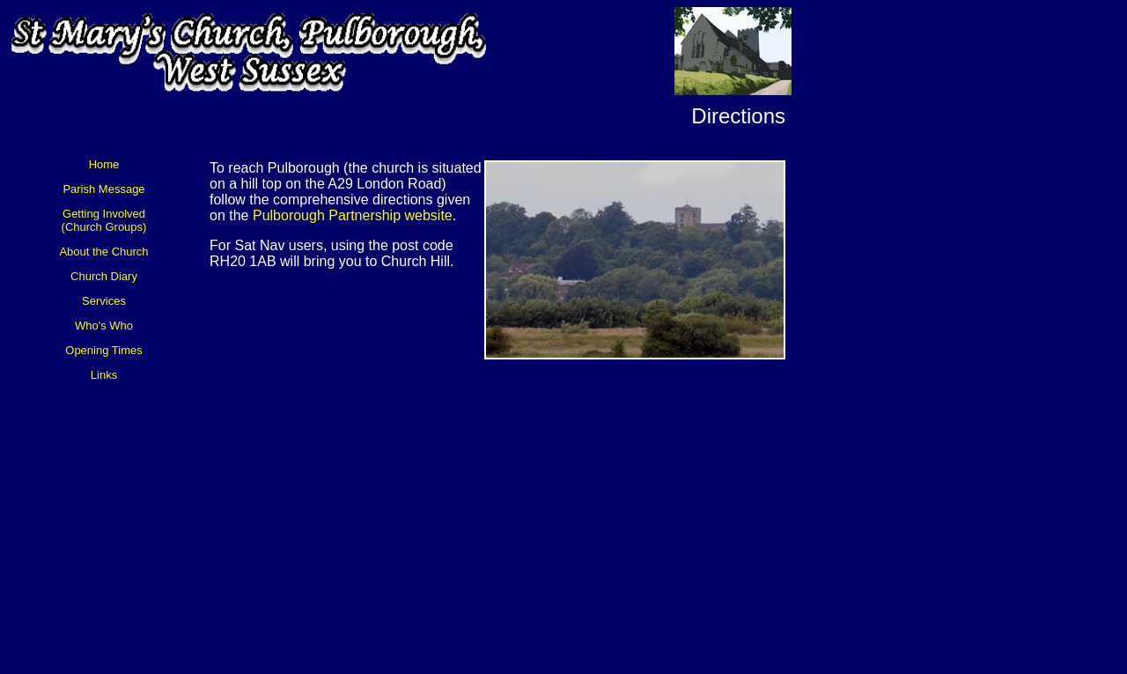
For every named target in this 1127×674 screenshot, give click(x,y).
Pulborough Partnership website (353, 215)
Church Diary (103, 276)
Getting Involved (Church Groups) (104, 220)
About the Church (103, 251)
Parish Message (103, 189)
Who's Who (104, 325)
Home (104, 164)
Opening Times (103, 350)
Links (104, 374)
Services (104, 300)
